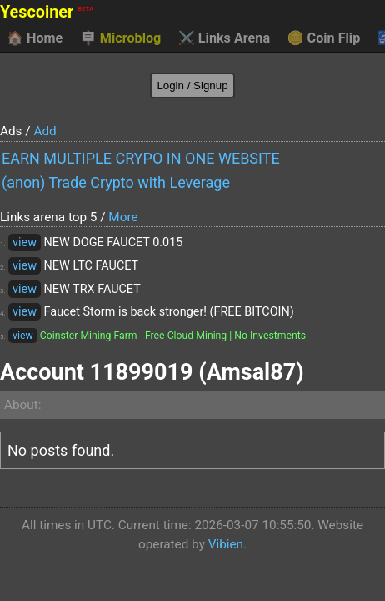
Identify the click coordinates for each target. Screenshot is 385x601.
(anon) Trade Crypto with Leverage (116, 182)
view (24, 242)
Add (44, 131)
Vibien (225, 544)
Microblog (121, 38)
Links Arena (224, 38)
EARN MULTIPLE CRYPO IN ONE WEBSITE (141, 158)
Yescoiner (46, 12)
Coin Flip (324, 38)
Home (34, 38)
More (123, 217)
